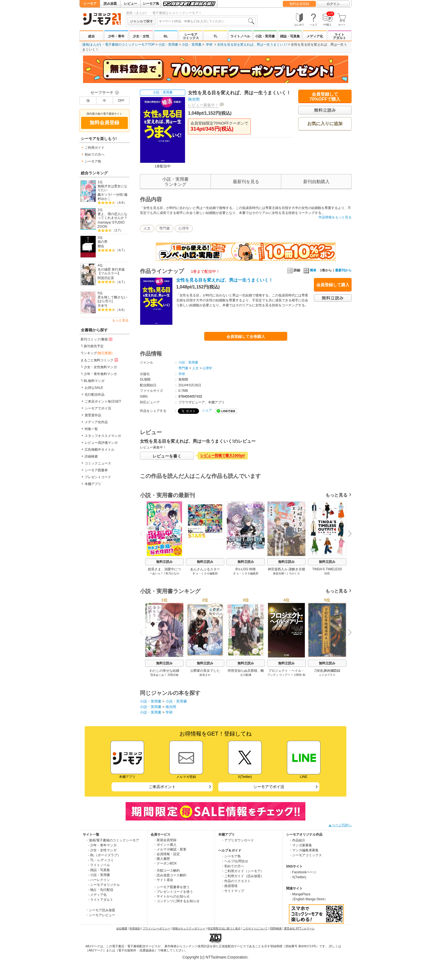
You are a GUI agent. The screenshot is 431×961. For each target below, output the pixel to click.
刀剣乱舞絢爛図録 (327, 671)
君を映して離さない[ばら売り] (112, 299)
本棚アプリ (93, 484)
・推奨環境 (229, 886)
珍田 (327, 573)
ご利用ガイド (94, 148)
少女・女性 (141, 36)
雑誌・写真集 (290, 36)
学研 (209, 44)
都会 (101, 246)
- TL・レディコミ (101, 860)
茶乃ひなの (172, 573)
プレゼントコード (98, 477)
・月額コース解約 (166, 870)
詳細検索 (91, 456)
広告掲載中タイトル (99, 449)
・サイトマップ (232, 891)
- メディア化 (97, 895)
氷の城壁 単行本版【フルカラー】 (111, 272)
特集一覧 (91, 429)
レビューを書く (167, 456)
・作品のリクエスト (236, 881)
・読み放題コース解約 (169, 875)
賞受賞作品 (93, 415)
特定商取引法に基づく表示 (224, 928)
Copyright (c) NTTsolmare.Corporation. (215, 957)
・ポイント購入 (164, 845)
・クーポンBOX (165, 863)
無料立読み (164, 562)
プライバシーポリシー (156, 928)
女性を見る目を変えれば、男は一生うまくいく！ (224, 280)
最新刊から (343, 270)
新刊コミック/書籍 (97, 339)
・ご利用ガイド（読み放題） (242, 876)
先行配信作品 (94, 394)
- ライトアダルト (100, 900)
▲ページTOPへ (340, 825)
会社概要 (121, 928)
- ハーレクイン (99, 880)
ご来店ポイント (162, 786)
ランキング (96, 353)
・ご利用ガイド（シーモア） (242, 871)
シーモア (89, 3)
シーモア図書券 (96, 470)
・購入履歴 (161, 859)
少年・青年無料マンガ (100, 374)
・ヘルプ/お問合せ (234, 861)
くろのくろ (293, 573)
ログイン (333, 4)
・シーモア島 (231, 856)
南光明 (194, 99)
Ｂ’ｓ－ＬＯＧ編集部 (205, 573)
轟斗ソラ (104, 195)
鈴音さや (205, 674)
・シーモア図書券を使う (171, 887)
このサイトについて (255, 928)
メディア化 (314, 36)
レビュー (130, 3)
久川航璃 (245, 674)
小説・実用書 (265, 36)
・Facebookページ (303, 872)
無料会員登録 (299, 4)
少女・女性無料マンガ (100, 367)
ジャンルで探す (141, 21)
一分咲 (118, 195)
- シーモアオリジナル (104, 885)
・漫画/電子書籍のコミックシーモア (112, 840)
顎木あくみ (157, 674)
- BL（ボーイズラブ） (104, 855)
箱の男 (102, 242)
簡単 (309, 270)
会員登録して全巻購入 (245, 336)
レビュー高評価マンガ (101, 443)
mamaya (104, 222)
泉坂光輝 (278, 573)
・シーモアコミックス (305, 855)
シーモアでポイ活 (98, 408)
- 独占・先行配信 (100, 890)
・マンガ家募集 (300, 845)
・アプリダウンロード (237, 840)
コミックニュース (98, 463)
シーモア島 (151, 3)
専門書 (164, 228)
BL (166, 36)
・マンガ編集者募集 (304, 850)
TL (216, 36)
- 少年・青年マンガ (102, 845)
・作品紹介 (297, 840)
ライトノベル (240, 36)
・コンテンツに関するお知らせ (176, 901)
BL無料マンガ (94, 381)
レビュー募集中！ (203, 105)
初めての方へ (94, 154)
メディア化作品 (96, 422)
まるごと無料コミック (100, 360)
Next (348, 534)
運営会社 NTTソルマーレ (299, 928)
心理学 (183, 228)
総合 (91, 36)
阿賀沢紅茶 (106, 278)
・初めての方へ (232, 866)
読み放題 (110, 3)
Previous (143, 533)
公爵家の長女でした (205, 671)
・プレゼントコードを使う (173, 892)
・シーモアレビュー (100, 915)
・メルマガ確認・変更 (169, 849)
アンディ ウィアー (278, 674)
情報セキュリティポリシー (188, 928)
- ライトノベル (99, 865)
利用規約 (134, 928)
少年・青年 (116, 36)
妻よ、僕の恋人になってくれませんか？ (112, 216)
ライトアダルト (339, 36)
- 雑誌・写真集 (99, 870)
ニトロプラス (327, 674)
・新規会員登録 (164, 840)
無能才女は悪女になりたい (112, 188)
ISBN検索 (276, 928)
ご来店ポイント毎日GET (103, 401)
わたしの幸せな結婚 (164, 671)
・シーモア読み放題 (100, 910)
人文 (147, 228)
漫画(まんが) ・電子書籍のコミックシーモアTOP (118, 44)
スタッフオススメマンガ (103, 436)
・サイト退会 (163, 880)
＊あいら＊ (156, 573)
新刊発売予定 (94, 346)
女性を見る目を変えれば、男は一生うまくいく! (252, 44)
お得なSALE (94, 388)
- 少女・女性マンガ (102, 850)
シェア (207, 410)
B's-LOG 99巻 (246, 569)
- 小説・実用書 (99, 875)
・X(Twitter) (297, 877)
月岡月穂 (172, 674)
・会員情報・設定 (166, 854)
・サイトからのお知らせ (171, 896)
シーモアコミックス (191, 36)
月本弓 (102, 306)
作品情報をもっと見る (335, 217)
